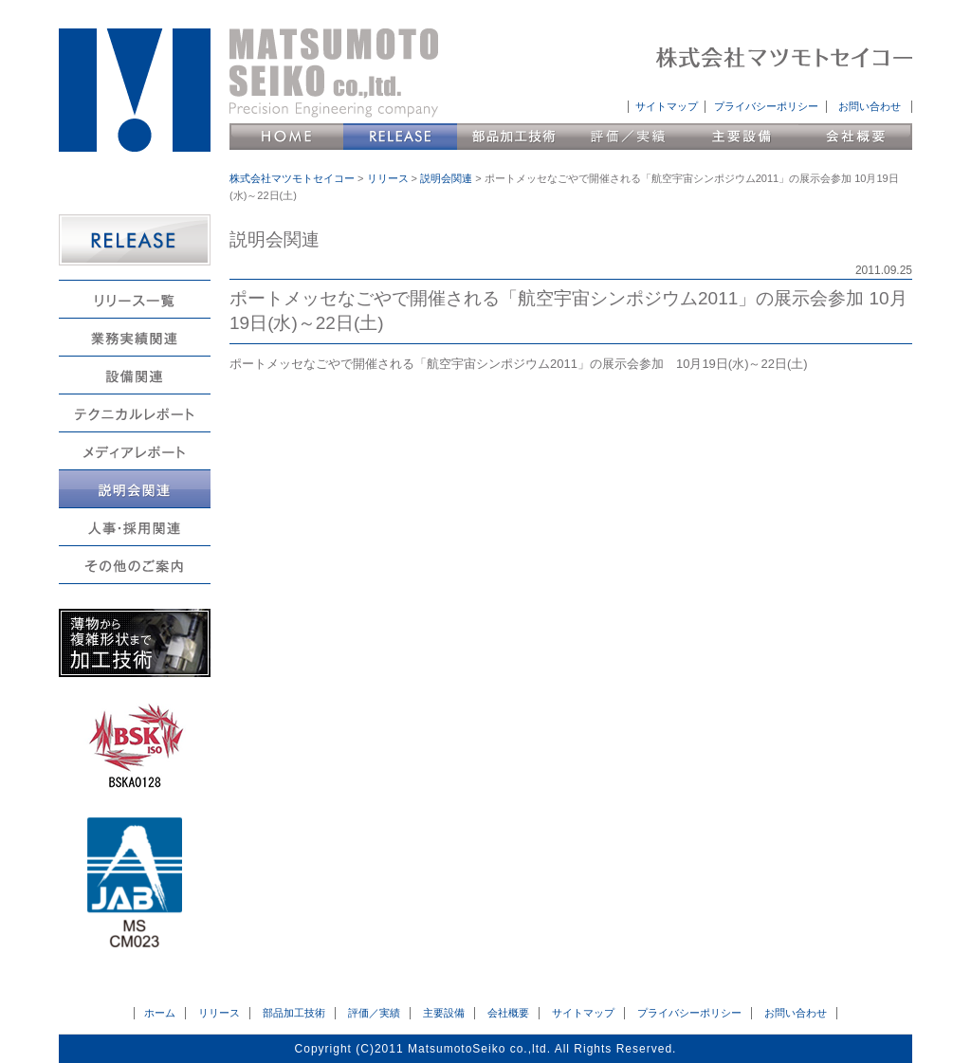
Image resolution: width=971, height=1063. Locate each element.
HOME (286, 136)
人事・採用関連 (135, 526)
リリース (400, 136)
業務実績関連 (135, 337)
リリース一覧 (135, 299)
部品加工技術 (514, 136)
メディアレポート (135, 450)
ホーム (159, 1012)
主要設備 (741, 136)
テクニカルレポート (135, 412)
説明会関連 (135, 488)
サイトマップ (666, 106)
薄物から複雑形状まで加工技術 (135, 643)
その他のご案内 (135, 564)
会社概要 (855, 136)
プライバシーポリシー (766, 106)
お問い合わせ (869, 106)
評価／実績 (628, 136)
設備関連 (135, 375)
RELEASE (135, 240)
